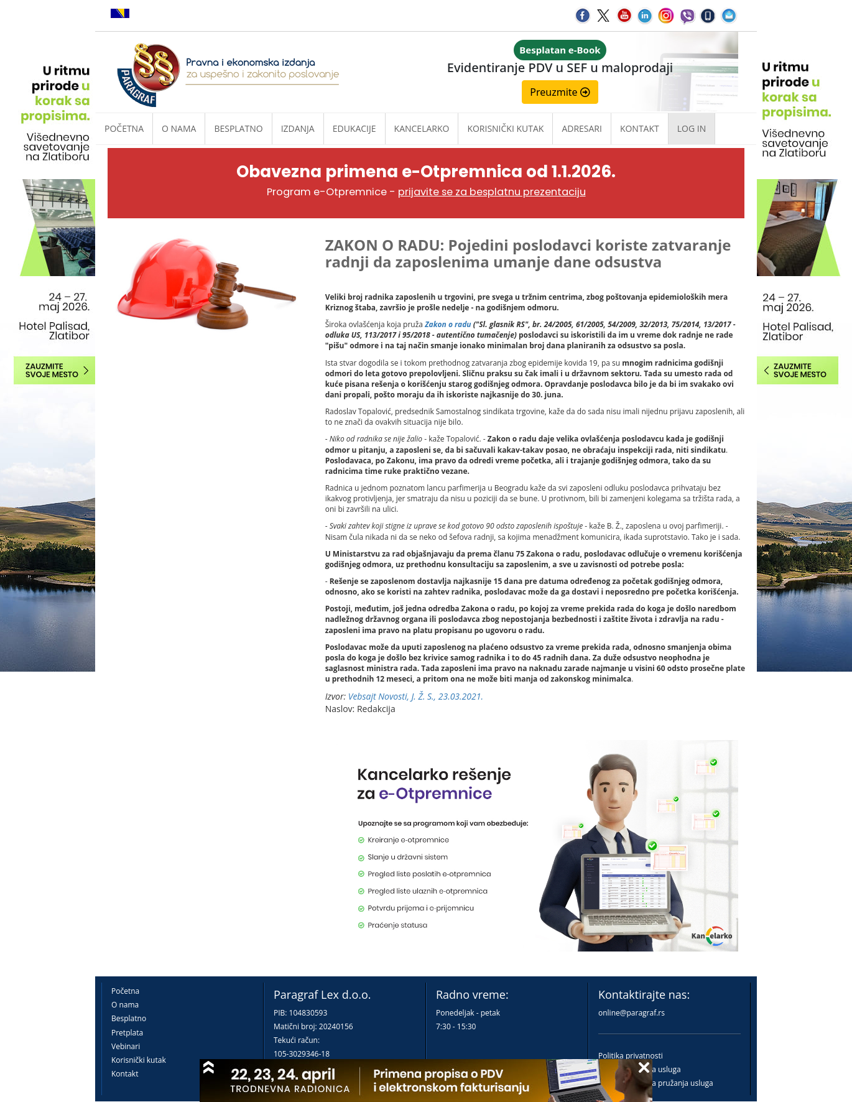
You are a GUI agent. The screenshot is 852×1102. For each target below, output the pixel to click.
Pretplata (127, 1032)
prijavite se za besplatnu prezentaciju (492, 192)
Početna (124, 128)
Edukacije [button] (354, 128)
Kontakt (124, 1073)
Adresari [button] (582, 128)
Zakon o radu (448, 324)
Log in (691, 128)
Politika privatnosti (630, 1055)
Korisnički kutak (138, 1060)
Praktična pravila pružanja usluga (655, 1083)
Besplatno (238, 128)
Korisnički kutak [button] (505, 128)
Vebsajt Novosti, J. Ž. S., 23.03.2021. (415, 696)
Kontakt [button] (639, 128)
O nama (179, 128)
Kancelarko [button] (422, 128)
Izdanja (298, 128)
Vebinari (125, 1046)
